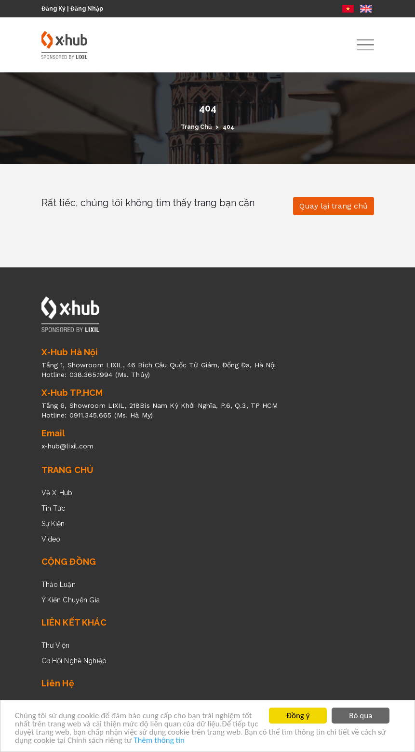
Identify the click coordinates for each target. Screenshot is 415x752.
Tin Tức (53, 508)
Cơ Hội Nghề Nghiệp (74, 661)
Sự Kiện (53, 524)
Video (51, 539)
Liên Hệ (57, 683)
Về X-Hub (57, 493)
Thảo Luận (58, 584)
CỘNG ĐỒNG (68, 562)
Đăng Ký (53, 8)
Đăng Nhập (86, 8)
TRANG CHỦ (67, 470)
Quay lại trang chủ (333, 205)
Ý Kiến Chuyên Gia (70, 600)
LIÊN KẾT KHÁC (74, 622)
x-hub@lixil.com (67, 446)
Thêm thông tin (159, 741)
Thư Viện (55, 645)
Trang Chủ (196, 127)
